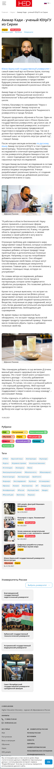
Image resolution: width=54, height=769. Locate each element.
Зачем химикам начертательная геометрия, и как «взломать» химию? (33, 532)
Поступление (19, 432)
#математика (27, 486)
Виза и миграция (38, 432)
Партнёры (31, 744)
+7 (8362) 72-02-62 (11, 719)
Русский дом (23, 441)
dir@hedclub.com (10, 723)
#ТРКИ (5, 459)
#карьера (6, 481)
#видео (45, 490)
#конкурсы (20, 468)
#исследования (20, 481)
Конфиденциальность (36, 754)
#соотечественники (37, 463)
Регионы (38, 441)
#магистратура (9, 477)
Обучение (8, 437)
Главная (5, 12)
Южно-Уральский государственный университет (25, 68)
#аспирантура (7, 32)
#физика (6, 486)
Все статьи (6, 729)
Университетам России (36, 747)
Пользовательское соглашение (39, 751)
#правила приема (19, 463)
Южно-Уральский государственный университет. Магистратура (24, 559)
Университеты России (39, 729)
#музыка (31, 495)
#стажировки (44, 481)
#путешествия (33, 490)
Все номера (31, 736)
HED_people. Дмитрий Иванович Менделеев (30, 505)
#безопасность (30, 472)
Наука (12, 12)
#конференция (8, 490)
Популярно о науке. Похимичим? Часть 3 (31, 519)
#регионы (20, 495)
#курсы (5, 463)
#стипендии (7, 468)
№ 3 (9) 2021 (22, 525)
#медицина (28, 32)
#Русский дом (8, 495)
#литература (31, 459)
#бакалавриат (45, 472)
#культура (43, 459)
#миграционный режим (12, 472)
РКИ (6, 432)
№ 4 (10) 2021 (22, 512)
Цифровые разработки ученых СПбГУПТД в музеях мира (30, 546)
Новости (8, 441)
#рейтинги (36, 477)
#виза (29, 468)
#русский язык (17, 459)
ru (46, 3)
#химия (16, 486)
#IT (37, 486)
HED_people (15, 30)
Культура (8, 446)
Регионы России (34, 733)
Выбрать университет (37, 585)
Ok (48, 761)
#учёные (18, 32)
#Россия (21, 490)
